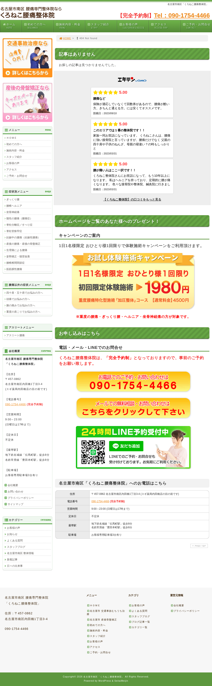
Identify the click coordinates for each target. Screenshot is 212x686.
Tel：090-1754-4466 (182, 15)
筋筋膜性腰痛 (14, 269)
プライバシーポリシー (21, 497)
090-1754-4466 (100, 501)
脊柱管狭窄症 (14, 231)
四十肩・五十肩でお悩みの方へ (24, 292)
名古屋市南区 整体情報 (20, 553)
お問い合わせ (15, 491)
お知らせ (12, 534)
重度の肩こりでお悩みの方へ (23, 311)
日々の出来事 (15, 565)
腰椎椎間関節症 (15, 262)
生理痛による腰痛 (16, 250)
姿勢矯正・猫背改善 (18, 256)
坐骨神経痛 (12, 212)
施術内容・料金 (70, 26)
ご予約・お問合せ (197, 26)
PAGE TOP (198, 545)
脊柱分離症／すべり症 (19, 224)
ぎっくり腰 (12, 199)
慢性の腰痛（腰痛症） (19, 218)
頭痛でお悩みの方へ (18, 299)
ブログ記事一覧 (139, 621)
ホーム (12, 26)
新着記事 (12, 559)
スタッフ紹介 (101, 26)
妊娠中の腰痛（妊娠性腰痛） (23, 237)
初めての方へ (38, 26)
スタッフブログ (16, 546)
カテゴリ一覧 (138, 627)
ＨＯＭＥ (11, 137)
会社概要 (13, 485)
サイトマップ (15, 504)
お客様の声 (133, 26)
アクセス (165, 26)
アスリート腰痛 (15, 335)
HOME (65, 38)
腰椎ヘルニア (14, 205)
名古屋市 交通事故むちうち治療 (106, 612)
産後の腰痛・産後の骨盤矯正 (23, 243)
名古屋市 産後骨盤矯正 (102, 619)
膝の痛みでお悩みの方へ (20, 305)
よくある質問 (15, 540)
